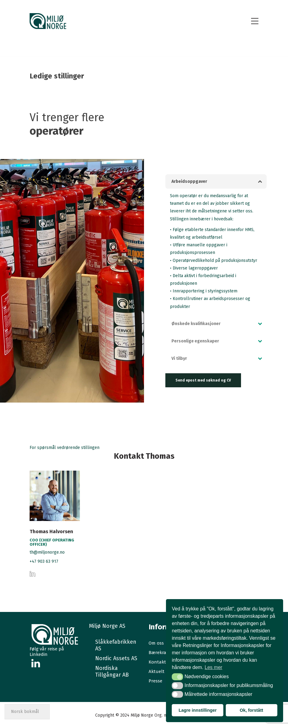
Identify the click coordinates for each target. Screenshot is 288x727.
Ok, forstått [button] (251, 710)
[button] (216, 181)
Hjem (209, 75)
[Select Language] (27, 711)
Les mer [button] (213, 667)
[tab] (216, 181)
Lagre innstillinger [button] (197, 710)
